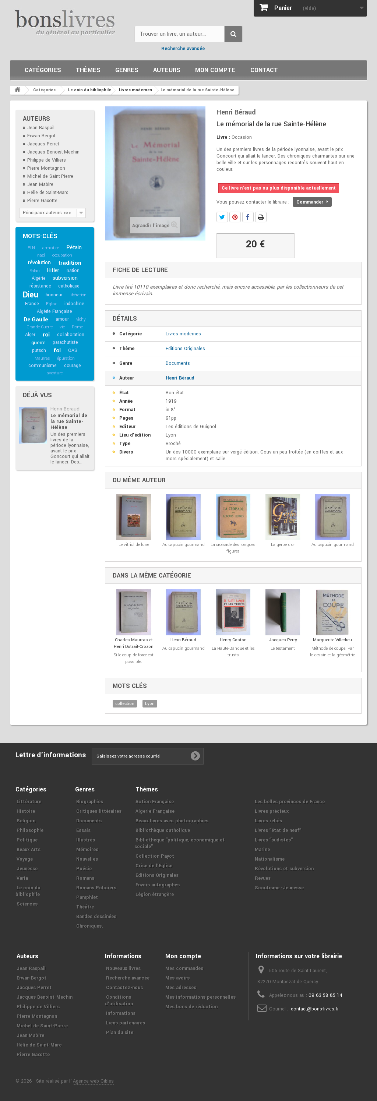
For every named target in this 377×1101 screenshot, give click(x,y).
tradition (69, 263)
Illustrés (85, 840)
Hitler (53, 270)
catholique (69, 286)
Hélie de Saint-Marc (47, 192)
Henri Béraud (65, 408)
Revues (263, 878)
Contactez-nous (124, 987)
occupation (62, 255)
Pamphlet (87, 897)
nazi (41, 255)
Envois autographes (157, 885)
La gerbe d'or (283, 544)
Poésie (84, 868)
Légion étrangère (154, 894)
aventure (54, 373)
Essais (83, 830)
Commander (312, 202)
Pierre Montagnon (46, 168)
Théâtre (85, 907)
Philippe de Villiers (46, 160)
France (32, 303)
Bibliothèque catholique (162, 830)
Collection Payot (154, 856)
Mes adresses (180, 987)
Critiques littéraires (98, 811)
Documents (178, 363)
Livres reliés (268, 821)
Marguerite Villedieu (332, 640)
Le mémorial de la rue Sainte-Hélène (68, 421)
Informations (120, 1013)
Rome (77, 327)
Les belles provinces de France (290, 801)
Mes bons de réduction (191, 1006)
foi (57, 350)
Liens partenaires (125, 1023)
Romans (85, 878)
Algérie (39, 278)
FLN (31, 248)
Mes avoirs (177, 978)
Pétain (74, 247)
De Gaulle (36, 319)
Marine (262, 849)
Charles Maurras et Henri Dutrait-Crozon (134, 643)
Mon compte (215, 70)
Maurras (42, 358)
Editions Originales (185, 348)
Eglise (51, 304)
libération (78, 295)
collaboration (70, 334)
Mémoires (87, 849)
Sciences (27, 904)
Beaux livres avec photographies (171, 821)
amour (62, 319)
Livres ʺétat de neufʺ (278, 830)
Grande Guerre (39, 327)
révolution (39, 263)
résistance (40, 286)
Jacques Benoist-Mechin (53, 152)
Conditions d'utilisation (119, 1000)
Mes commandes (184, 968)
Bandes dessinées (96, 916)
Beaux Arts (28, 849)
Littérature (29, 801)
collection (124, 704)
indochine (74, 303)
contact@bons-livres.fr (315, 1009)
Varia (22, 878)
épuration (65, 358)
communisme (42, 365)
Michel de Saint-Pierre (50, 176)
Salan (35, 271)
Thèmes (88, 70)
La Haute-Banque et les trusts (233, 651)
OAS (72, 350)
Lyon (150, 704)
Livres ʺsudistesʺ (274, 840)
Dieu (30, 295)
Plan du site (119, 1032)
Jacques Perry (283, 640)
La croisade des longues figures (233, 547)
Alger (30, 334)
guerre (38, 342)
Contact (264, 70)
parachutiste (65, 342)
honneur (54, 295)
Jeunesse (27, 868)
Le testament (283, 648)
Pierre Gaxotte (42, 200)
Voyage (25, 859)
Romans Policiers (96, 888)
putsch (39, 350)
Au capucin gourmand (183, 544)
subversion (65, 278)
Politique (27, 840)
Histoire (26, 811)
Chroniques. (89, 926)
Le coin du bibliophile (27, 891)
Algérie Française (54, 311)
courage (72, 365)
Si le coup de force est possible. (134, 658)
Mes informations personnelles (200, 997)
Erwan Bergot (41, 136)
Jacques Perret (43, 144)
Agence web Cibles (93, 1081)
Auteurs (166, 70)
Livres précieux (272, 811)
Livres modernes (183, 334)
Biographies (89, 801)
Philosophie (30, 830)
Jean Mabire (40, 184)
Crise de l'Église (153, 865)
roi (46, 335)
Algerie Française (155, 811)
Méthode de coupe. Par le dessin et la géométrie (332, 651)
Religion (26, 821)
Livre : (223, 137)
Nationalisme (270, 859)
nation (73, 270)
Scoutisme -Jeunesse (279, 888)
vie (62, 327)
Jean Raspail (40, 127)
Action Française (154, 801)
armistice (50, 248)
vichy (81, 319)
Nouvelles (87, 859)
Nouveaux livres (123, 968)
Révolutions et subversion (284, 868)
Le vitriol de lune (134, 544)
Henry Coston (233, 640)
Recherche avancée (183, 48)
